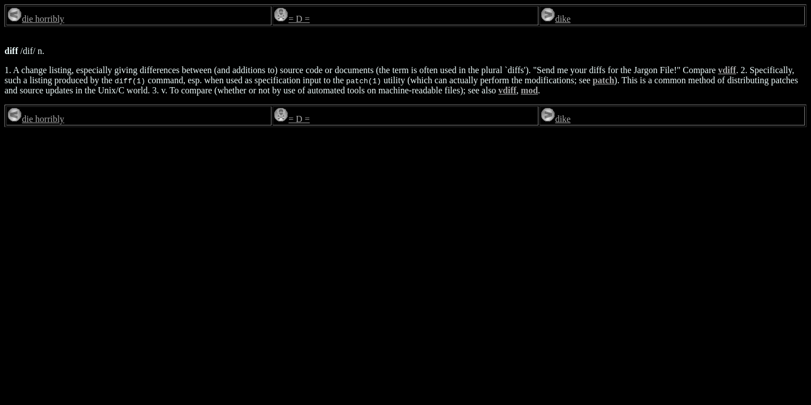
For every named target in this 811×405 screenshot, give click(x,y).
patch (603, 80)
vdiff (727, 70)
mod (529, 90)
